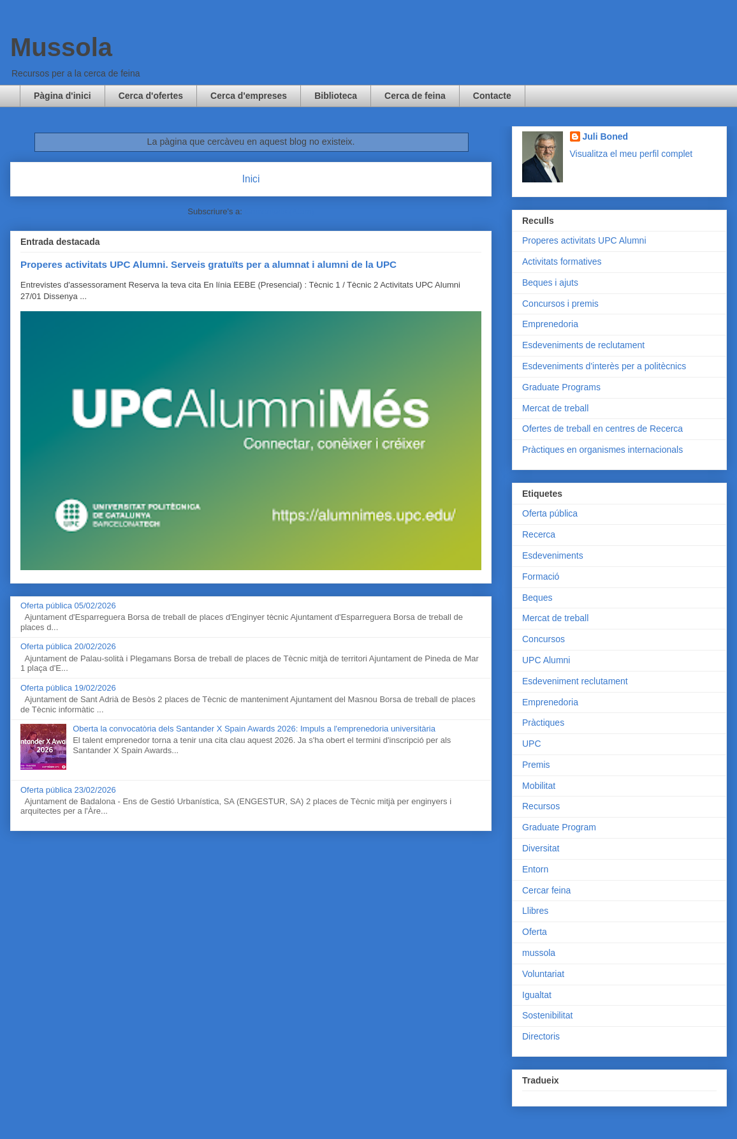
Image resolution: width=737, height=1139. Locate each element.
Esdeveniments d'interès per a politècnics (604, 366)
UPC (531, 744)
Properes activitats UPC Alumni (584, 240)
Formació (540, 576)
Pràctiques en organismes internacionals (602, 450)
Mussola (61, 47)
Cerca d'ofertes (151, 96)
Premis (536, 765)
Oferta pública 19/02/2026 (68, 688)
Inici (251, 178)
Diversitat (540, 848)
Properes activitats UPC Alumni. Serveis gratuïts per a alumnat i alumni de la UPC (208, 264)
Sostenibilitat (547, 1015)
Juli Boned (606, 136)
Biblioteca (335, 96)
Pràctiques (543, 722)
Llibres (535, 911)
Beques (537, 597)
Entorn (535, 869)
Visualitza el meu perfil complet (631, 154)
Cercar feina (546, 890)
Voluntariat (543, 974)
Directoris (541, 1036)
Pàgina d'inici (62, 96)
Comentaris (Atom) (279, 211)
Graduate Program (559, 827)
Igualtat (536, 995)
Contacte (492, 96)
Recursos (541, 806)
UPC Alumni (546, 660)
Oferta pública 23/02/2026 (68, 790)
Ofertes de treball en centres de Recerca (602, 428)
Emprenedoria (550, 324)
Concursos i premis (560, 303)
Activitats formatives (561, 261)
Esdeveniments (552, 555)
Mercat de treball (555, 408)
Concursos (543, 639)
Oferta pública (550, 513)
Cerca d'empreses (248, 96)
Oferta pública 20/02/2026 (68, 646)
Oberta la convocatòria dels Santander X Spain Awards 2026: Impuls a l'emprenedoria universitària (254, 728)
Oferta (534, 932)
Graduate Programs (561, 387)
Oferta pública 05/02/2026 (68, 605)
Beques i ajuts (550, 282)
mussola (538, 953)
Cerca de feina (415, 96)
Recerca (538, 534)
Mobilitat (538, 786)
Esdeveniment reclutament (575, 681)
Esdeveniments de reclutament (583, 345)
